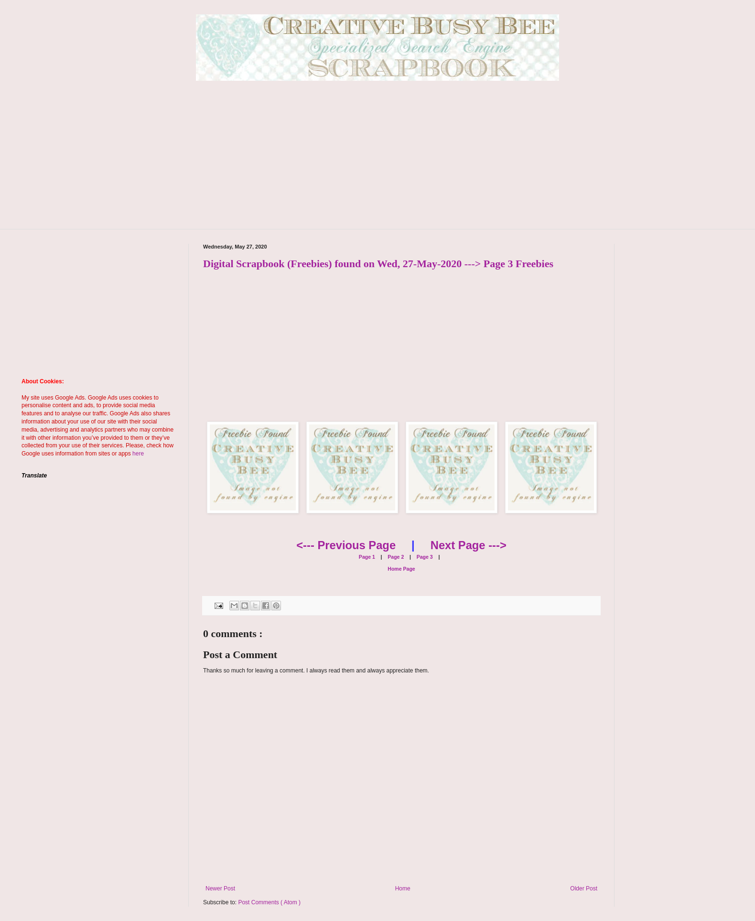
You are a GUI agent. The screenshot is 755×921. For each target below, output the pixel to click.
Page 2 (395, 557)
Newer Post (220, 888)
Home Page (401, 569)
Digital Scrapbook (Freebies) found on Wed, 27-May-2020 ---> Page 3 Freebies (378, 264)
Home (402, 888)
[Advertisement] (377, 162)
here (138, 453)
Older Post (583, 888)
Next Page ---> (469, 545)
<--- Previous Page (346, 545)
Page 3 (424, 557)
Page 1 (367, 557)
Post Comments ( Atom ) (269, 902)
